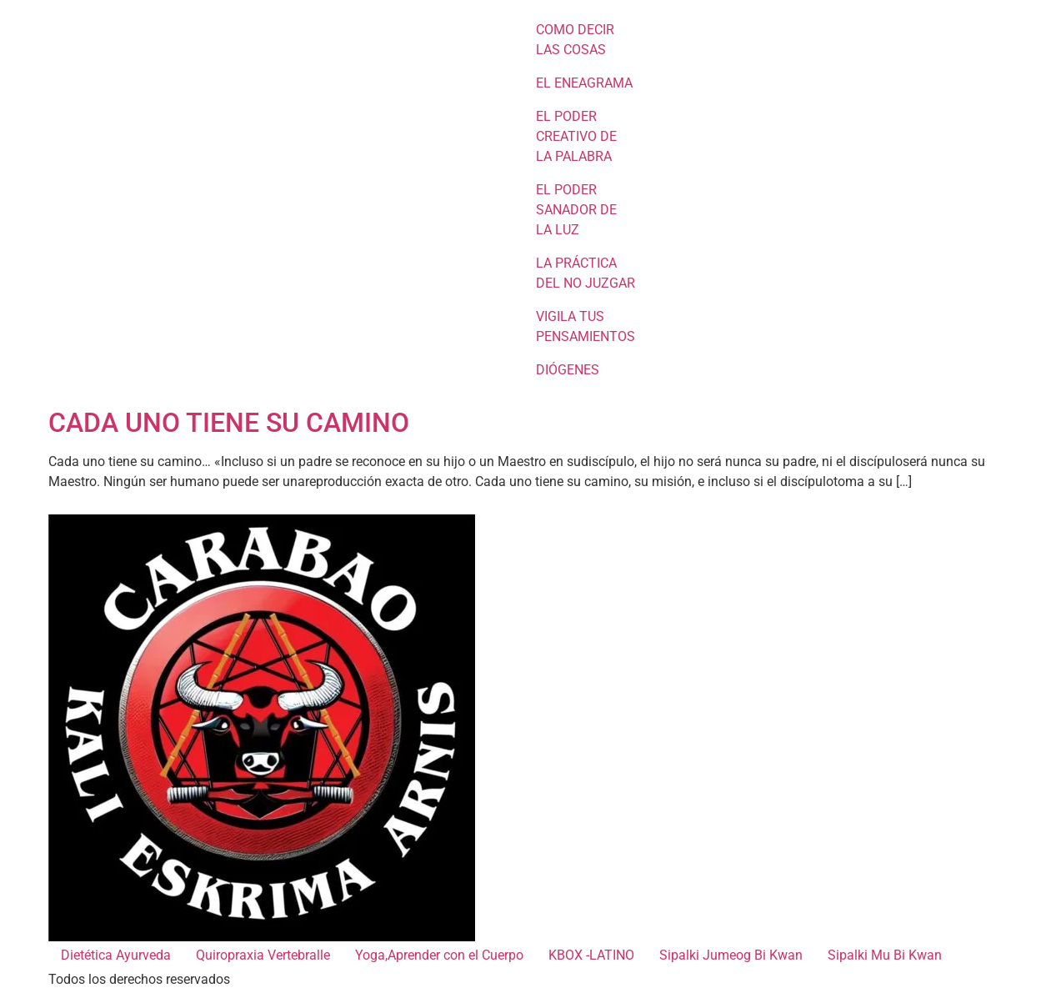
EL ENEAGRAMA (584, 83)
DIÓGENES (567, 370)
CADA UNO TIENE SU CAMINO (228, 423)
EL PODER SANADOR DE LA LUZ (576, 210)
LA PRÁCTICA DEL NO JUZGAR (585, 273)
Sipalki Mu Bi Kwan (885, 955)
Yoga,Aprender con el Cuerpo (439, 955)
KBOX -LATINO (591, 955)
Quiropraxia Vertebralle (263, 955)
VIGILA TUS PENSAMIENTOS (585, 326)
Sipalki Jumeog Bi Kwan (731, 955)
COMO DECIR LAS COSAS (575, 40)
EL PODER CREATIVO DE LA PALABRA (576, 136)
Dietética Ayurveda (116, 955)
